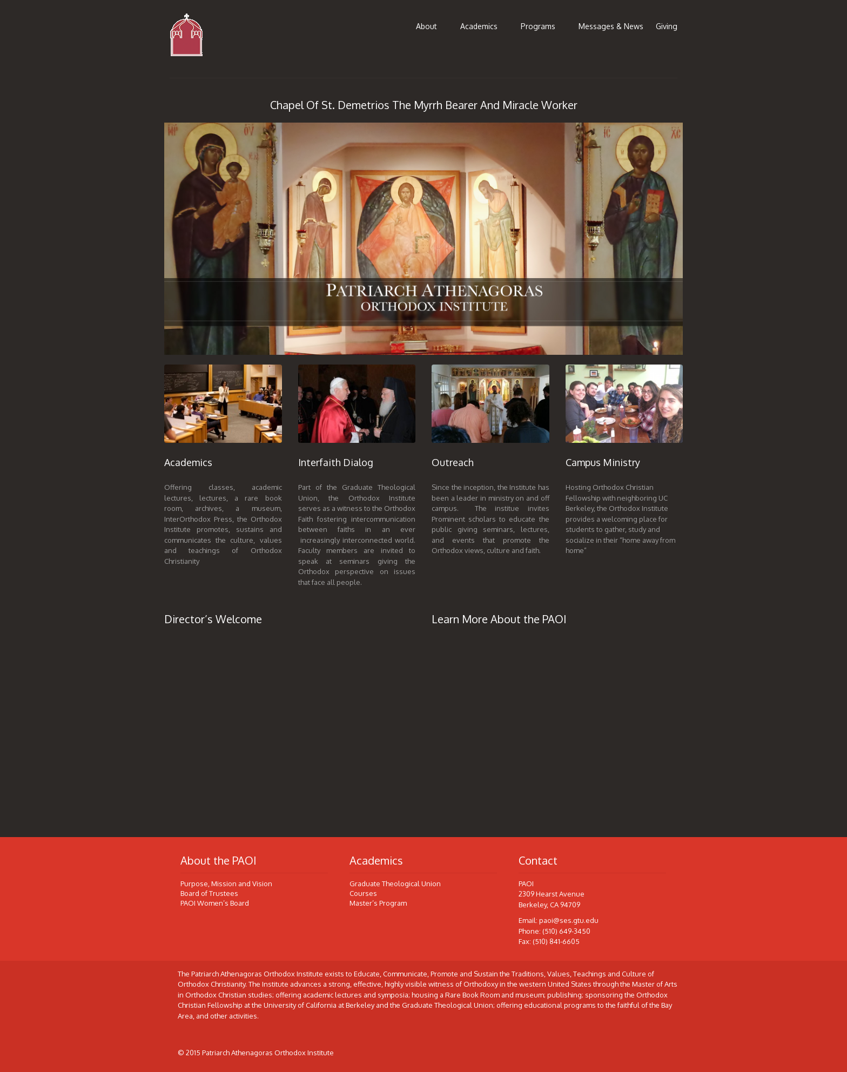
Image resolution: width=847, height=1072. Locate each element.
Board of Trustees (209, 893)
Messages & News (611, 26)
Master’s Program (378, 903)
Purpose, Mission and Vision (226, 883)
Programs (538, 26)
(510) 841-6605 (556, 941)
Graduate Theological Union (395, 883)
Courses (363, 893)
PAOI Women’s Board (214, 903)
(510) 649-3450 (566, 931)
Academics (479, 26)
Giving (666, 26)
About (426, 26)
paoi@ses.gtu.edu (569, 920)
